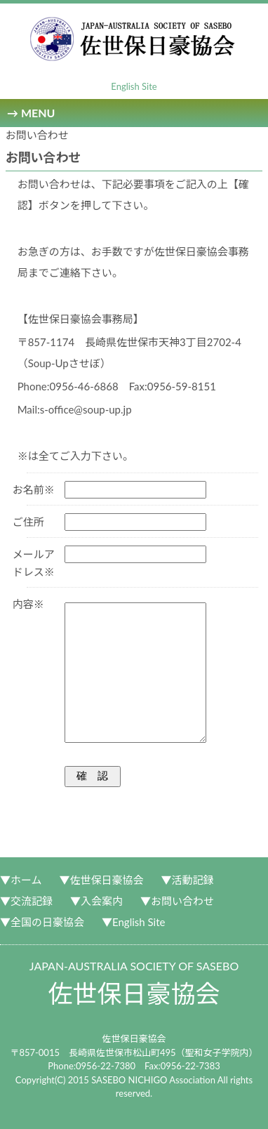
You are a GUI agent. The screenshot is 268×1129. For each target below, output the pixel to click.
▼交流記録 (26, 900)
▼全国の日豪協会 (42, 922)
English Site (133, 86)
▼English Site (133, 922)
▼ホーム (21, 879)
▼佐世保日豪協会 (102, 879)
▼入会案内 (96, 900)
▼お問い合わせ (177, 900)
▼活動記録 (187, 879)
